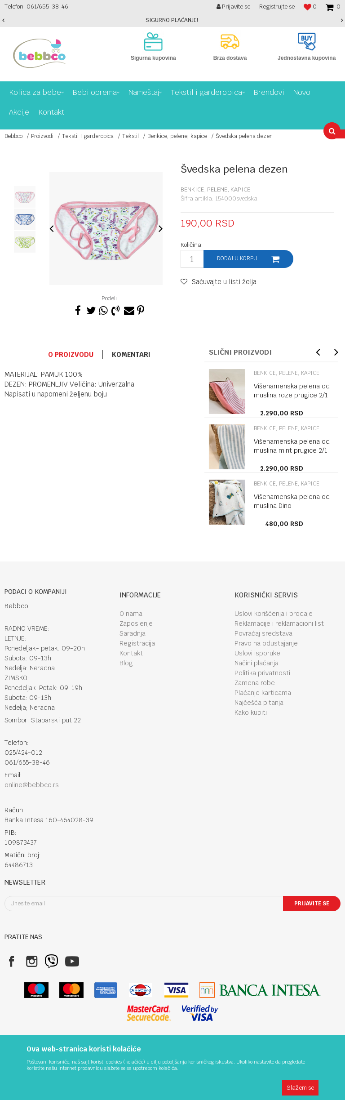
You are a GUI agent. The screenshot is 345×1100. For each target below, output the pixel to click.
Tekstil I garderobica (88, 136)
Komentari (131, 354)
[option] (172, 20)
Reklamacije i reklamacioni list (279, 623)
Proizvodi (42, 136)
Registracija (137, 643)
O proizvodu (70, 354)
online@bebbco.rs (31, 785)
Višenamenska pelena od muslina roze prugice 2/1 (292, 390)
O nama (130, 613)
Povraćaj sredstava (263, 633)
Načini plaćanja (256, 663)
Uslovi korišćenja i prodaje (273, 613)
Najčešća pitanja (258, 702)
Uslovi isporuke (257, 653)
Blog (126, 663)
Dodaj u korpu (237, 258)
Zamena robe (254, 682)
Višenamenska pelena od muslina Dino (292, 501)
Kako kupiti (250, 712)
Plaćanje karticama (262, 692)
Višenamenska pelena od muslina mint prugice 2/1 (292, 445)
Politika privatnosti (262, 673)
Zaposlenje (136, 623)
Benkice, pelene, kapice (177, 136)
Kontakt (131, 653)
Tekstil (130, 136)
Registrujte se (277, 6)
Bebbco (13, 136)
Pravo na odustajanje (266, 643)
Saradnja (132, 633)
